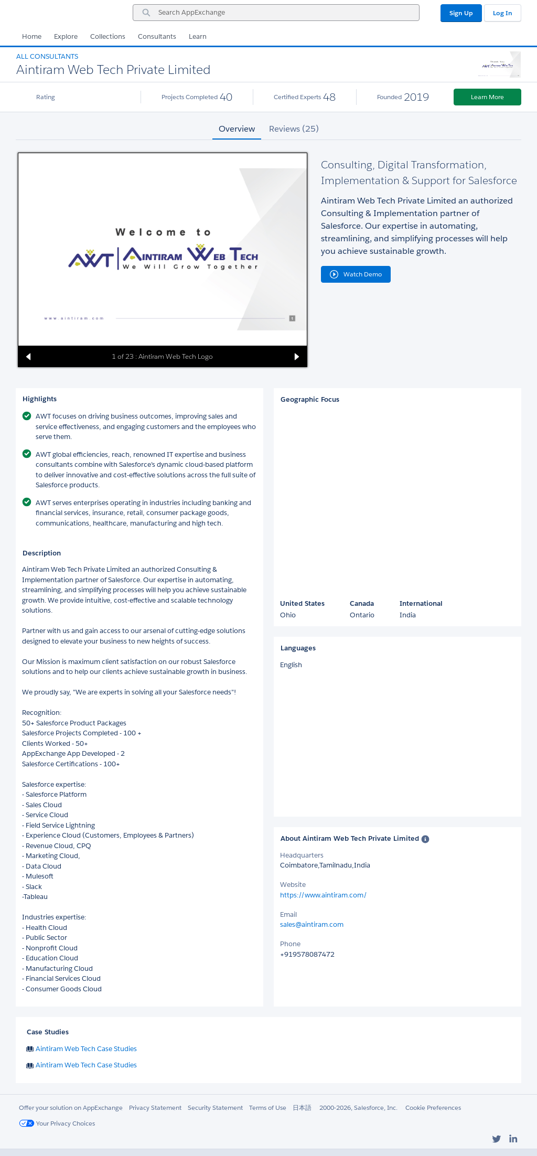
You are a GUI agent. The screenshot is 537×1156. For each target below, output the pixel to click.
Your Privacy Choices (57, 1123)
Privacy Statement (155, 1107)
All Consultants (47, 56)
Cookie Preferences (433, 1107)
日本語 (302, 1107)
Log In (502, 12)
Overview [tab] (237, 128)
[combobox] (276, 12)
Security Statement (215, 1107)
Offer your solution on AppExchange (71, 1107)
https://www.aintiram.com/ (323, 895)
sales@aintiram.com (311, 924)
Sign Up (461, 12)
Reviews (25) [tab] (294, 128)
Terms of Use (267, 1107)
